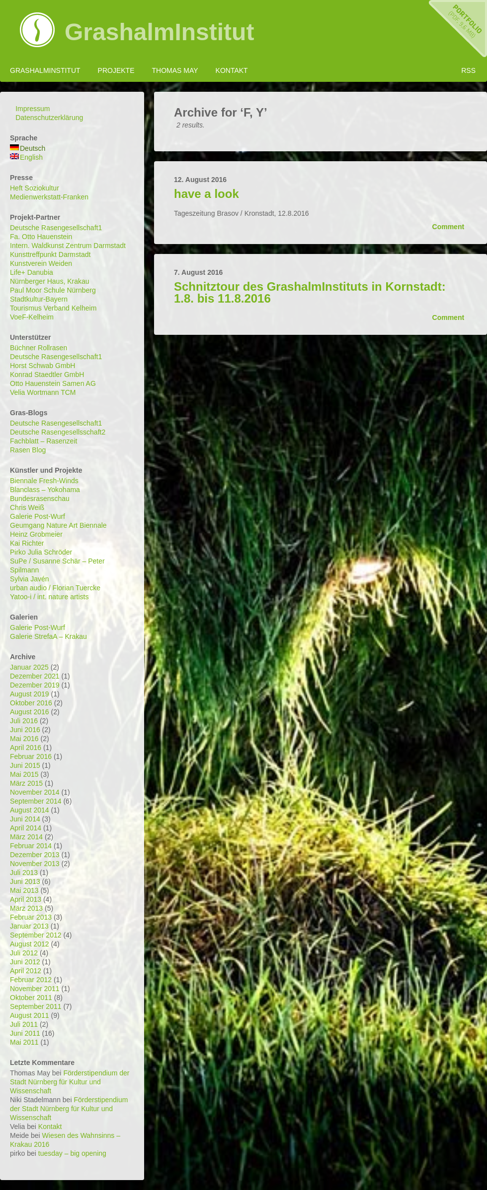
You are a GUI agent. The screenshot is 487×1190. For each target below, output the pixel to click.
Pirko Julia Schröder (41, 552)
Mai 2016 (24, 739)
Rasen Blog (28, 450)
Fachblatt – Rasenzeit (43, 441)
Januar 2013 (29, 926)
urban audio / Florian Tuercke (55, 588)
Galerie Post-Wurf (37, 516)
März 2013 (26, 908)
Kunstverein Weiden (41, 263)
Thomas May (175, 70)
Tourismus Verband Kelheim (53, 308)
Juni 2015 (25, 765)
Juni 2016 (25, 730)
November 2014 (35, 792)
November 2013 (35, 864)
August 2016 (29, 712)
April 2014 (25, 828)
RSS (468, 70)
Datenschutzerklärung (49, 118)
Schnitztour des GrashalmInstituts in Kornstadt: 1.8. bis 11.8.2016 (310, 292)
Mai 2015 (24, 774)
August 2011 (29, 1015)
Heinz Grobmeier (36, 534)
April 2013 (25, 899)
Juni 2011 (25, 1033)
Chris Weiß (27, 507)
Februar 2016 (31, 756)
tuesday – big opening (72, 1153)
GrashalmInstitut (159, 32)
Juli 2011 (24, 1024)
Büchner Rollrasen (38, 348)
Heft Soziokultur (34, 188)
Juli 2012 (24, 953)
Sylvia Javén (29, 579)
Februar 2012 (31, 980)
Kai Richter (27, 543)
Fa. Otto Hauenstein (41, 237)
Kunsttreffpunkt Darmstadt (50, 254)
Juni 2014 (25, 819)
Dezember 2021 (35, 676)
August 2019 (29, 694)
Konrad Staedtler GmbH (47, 374)
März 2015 (26, 783)
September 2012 (36, 935)
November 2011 (35, 989)
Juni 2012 (25, 962)
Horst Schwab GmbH (42, 366)
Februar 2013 (31, 917)
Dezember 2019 (35, 685)
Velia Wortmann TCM (43, 392)
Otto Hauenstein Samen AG (53, 383)
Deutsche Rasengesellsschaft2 (57, 432)
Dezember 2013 (35, 855)
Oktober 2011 (31, 998)
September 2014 (36, 801)
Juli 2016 (24, 721)
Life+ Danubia (31, 272)
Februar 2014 (31, 846)
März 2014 (26, 837)
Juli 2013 (24, 873)
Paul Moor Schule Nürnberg (53, 290)
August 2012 (29, 944)
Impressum (32, 109)
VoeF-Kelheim (32, 317)
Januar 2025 (29, 667)
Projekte (116, 70)
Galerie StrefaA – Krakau (48, 636)
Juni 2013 (25, 881)
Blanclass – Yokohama (45, 490)
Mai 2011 (24, 1042)
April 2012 (25, 971)
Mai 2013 (24, 890)
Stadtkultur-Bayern (39, 299)
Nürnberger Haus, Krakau (49, 281)
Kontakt (232, 70)
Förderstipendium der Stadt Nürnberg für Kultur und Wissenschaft (69, 1082)
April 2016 (25, 748)
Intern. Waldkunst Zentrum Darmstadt (68, 246)
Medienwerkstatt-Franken (49, 197)
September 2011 (36, 1006)
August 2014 (29, 810)
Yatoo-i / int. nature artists (49, 597)
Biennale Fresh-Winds (44, 481)
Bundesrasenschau (40, 498)
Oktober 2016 (31, 703)
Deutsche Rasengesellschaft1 (56, 228)
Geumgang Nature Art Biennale (58, 525)
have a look (206, 193)
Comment (448, 227)
